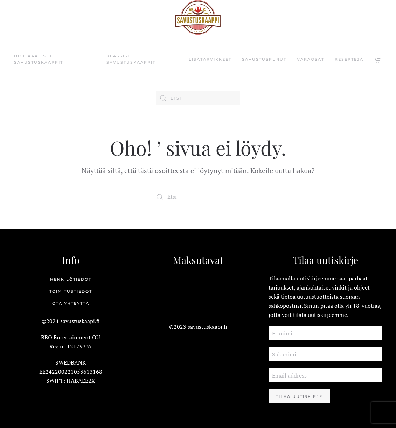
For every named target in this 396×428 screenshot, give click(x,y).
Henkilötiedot (70, 279)
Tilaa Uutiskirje (299, 396)
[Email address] (325, 375)
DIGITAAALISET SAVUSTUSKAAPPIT (38, 59)
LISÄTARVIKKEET (210, 59)
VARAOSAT (310, 59)
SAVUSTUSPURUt (264, 59)
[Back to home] (198, 17)
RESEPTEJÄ (349, 59)
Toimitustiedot (70, 291)
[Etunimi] (325, 333)
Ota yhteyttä (70, 303)
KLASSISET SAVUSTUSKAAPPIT (130, 59)
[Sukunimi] (325, 354)
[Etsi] (198, 98)
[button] (378, 60)
